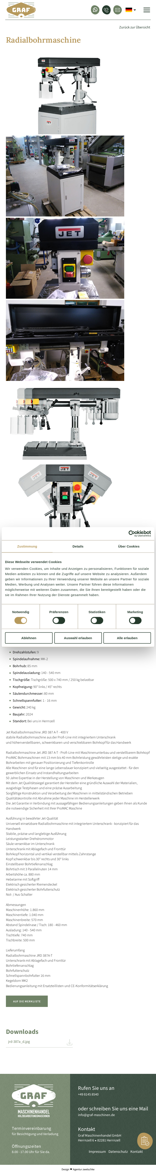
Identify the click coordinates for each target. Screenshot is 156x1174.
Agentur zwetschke (83, 1169)
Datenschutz (118, 1151)
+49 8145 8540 (88, 1094)
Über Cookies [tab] (129, 546)
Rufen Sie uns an (96, 1088)
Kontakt (86, 1129)
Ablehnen (28, 638)
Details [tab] (78, 546)
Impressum (97, 1151)
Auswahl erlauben (78, 638)
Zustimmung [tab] (27, 546)
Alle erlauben (127, 638)
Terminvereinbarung (31, 1128)
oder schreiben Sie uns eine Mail (113, 1109)
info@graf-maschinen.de (96, 1115)
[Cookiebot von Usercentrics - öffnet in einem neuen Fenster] (132, 533)
